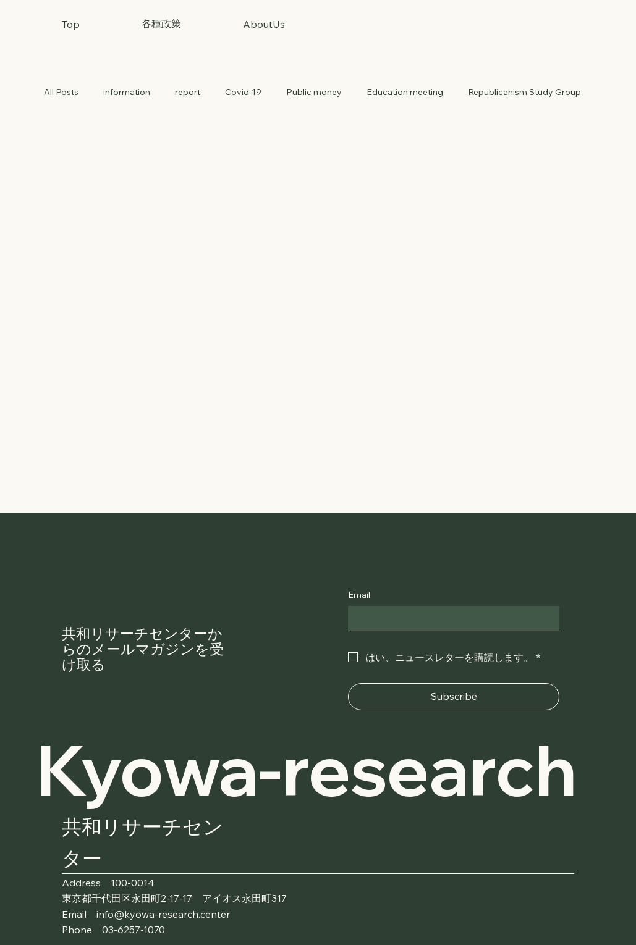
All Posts (61, 92)
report (187, 92)
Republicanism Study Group (524, 92)
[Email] (450, 618)
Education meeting (405, 92)
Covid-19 (243, 92)
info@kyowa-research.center (163, 914)
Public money (314, 92)
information (126, 92)
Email (359, 594)
